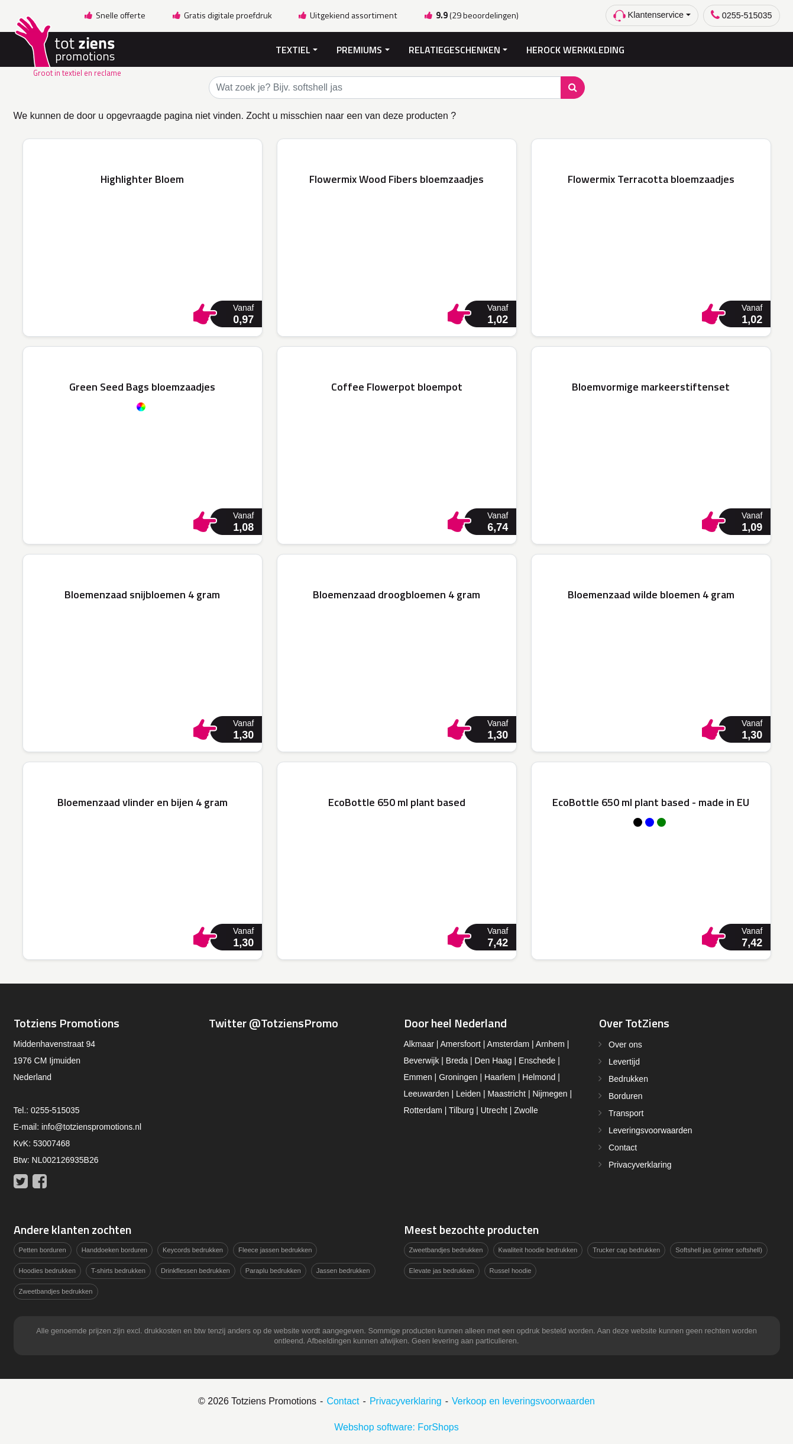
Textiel (293, 48)
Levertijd (624, 1061)
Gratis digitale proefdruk (221, 15)
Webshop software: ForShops (396, 1426)
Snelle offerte (114, 15)
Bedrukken (628, 1078)
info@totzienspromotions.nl (91, 1126)
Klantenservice (648, 15)
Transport (625, 1112)
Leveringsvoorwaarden (650, 1129)
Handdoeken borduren (114, 1249)
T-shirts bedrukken (118, 1269)
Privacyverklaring (640, 1164)
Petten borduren (42, 1249)
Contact (622, 1147)
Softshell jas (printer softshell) (718, 1249)
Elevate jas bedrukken (441, 1269)
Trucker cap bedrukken (626, 1249)
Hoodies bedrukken (47, 1269)
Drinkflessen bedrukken (195, 1269)
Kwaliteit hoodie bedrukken (538, 1249)
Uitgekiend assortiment (347, 15)
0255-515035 (741, 15)
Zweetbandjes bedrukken (56, 1290)
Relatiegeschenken (454, 48)
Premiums (359, 48)
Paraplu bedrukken (273, 1269)
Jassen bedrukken (343, 1269)
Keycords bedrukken (193, 1249)
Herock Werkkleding (575, 48)
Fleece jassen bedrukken (275, 1249)
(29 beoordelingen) (471, 15)
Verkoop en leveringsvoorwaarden (523, 1400)
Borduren (625, 1095)
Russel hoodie (511, 1269)
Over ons (625, 1044)
